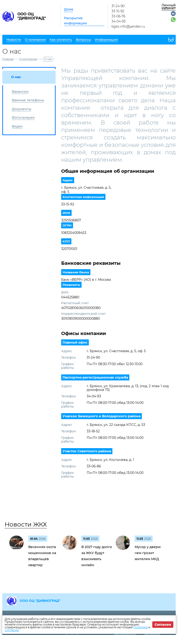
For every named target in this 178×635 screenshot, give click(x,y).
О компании (28, 59)
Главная (8, 59)
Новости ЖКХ (26, 524)
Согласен (163, 624)
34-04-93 (118, 21)
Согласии (12, 630)
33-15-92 (117, 11)
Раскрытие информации (75, 20)
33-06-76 (118, 16)
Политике (140, 627)
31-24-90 (118, 6)
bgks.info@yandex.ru (128, 26)
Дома (68, 9)
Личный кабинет (169, 6)
